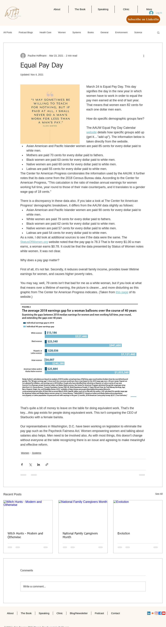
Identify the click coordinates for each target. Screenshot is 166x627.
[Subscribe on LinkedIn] (143, 19)
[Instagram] (156, 613)
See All (159, 493)
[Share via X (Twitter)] (30, 464)
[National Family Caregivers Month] (83, 514)
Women (62, 32)
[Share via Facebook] (22, 464)
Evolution (124, 533)
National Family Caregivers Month (80, 535)
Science (138, 32)
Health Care (45, 32)
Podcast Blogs (26, 32)
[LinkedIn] (148, 613)
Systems (76, 32)
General (104, 32)
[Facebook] (160, 613)
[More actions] (144, 56)
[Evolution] (137, 514)
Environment (121, 32)
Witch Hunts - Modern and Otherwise (25, 535)
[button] (158, 32)
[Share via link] (46, 464)
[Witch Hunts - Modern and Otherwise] (28, 514)
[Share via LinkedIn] (38, 464)
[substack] (152, 613)
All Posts (7, 32)
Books (91, 32)
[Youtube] (163, 613)
